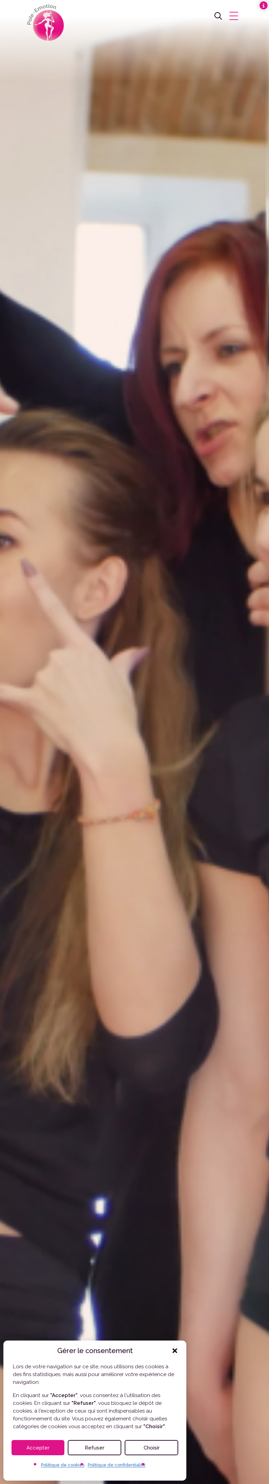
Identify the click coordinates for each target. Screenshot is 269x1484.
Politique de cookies (62, 1464)
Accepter (37, 1448)
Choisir (152, 1448)
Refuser (94, 1448)
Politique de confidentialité (117, 1464)
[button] (174, 1350)
